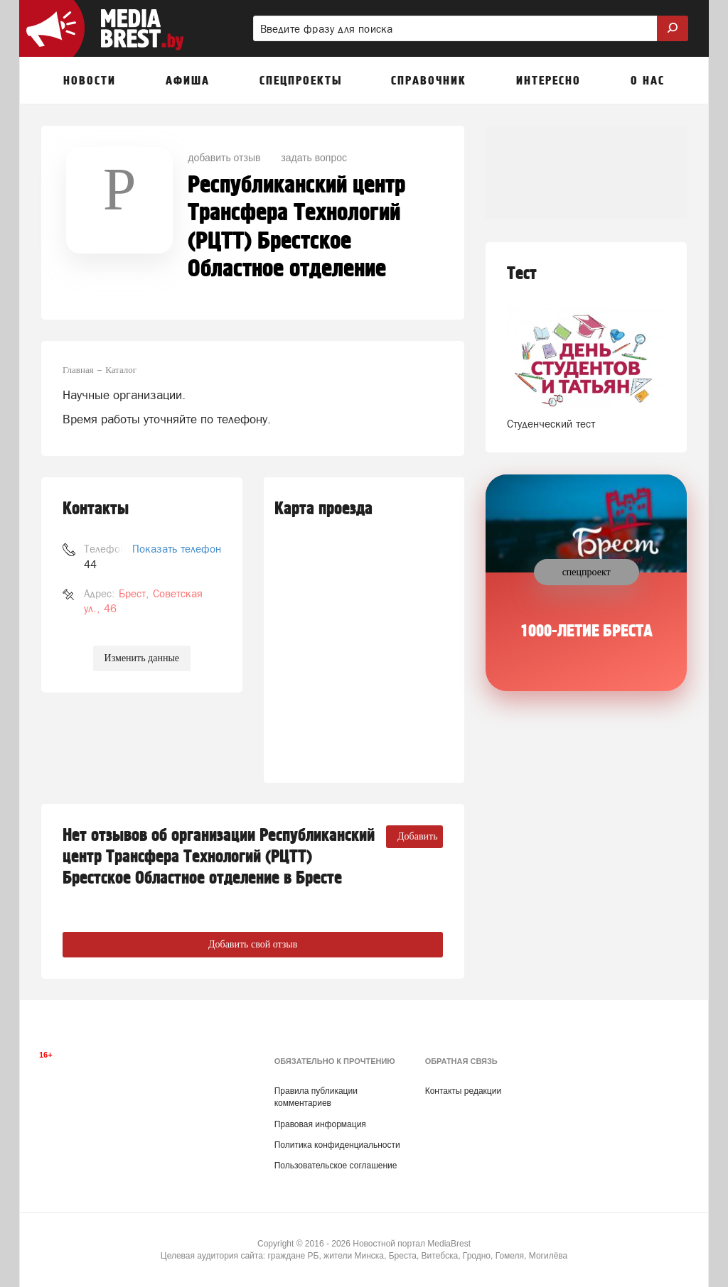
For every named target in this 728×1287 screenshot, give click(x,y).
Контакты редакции (463, 1091)
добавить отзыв (224, 157)
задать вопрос (314, 157)
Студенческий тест (551, 424)
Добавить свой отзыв (252, 944)
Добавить (417, 836)
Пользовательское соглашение (335, 1166)
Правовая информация (320, 1124)
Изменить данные (142, 658)
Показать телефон (176, 549)
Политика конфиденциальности (337, 1145)
